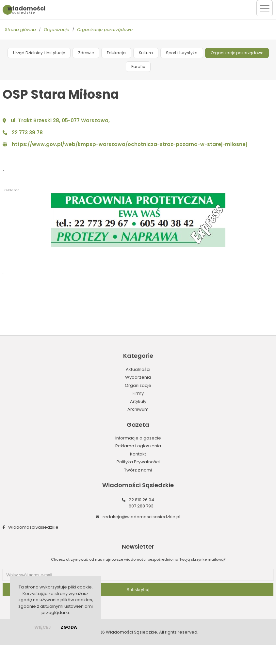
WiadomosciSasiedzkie (33, 527)
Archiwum (138, 409)
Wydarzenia (138, 377)
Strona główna (20, 29)
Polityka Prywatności (138, 462)
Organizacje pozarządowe (105, 29)
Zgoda (69, 627)
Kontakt (138, 454)
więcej (42, 627)
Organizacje (56, 29)
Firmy (138, 393)
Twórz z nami (138, 470)
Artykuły (138, 401)
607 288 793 (141, 506)
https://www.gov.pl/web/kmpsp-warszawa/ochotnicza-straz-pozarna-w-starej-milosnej (129, 144)
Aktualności (138, 369)
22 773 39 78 (27, 132)
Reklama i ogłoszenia (138, 446)
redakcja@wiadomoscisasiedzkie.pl (141, 517)
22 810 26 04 (141, 500)
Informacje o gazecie (138, 438)
